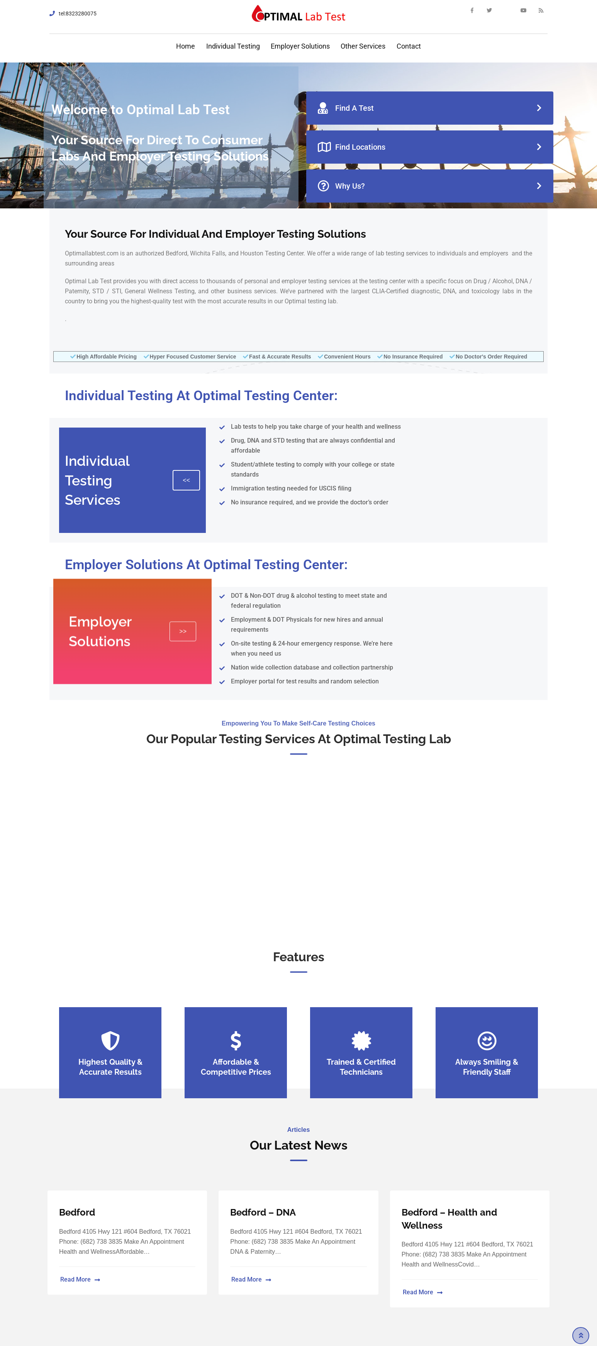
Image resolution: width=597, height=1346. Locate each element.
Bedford (77, 1212)
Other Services (363, 46)
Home (185, 46)
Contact (409, 46)
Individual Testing (233, 46)
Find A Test (346, 108)
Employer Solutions (300, 46)
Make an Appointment (298, 889)
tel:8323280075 (78, 13)
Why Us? (341, 186)
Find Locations (351, 147)
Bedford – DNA (263, 1212)
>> (183, 551)
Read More (80, 1279)
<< (186, 480)
